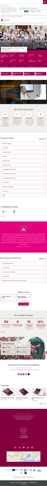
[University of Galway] (5, 20)
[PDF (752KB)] (19, 399)
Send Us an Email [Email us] (24, 437)
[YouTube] (23, 374)
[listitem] (23, 37)
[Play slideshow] (45, 44)
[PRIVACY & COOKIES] (19, 482)
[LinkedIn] (21, 374)
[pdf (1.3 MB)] (34, 400)
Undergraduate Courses (11, 23)
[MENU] (45, 2)
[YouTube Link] (23, 447)
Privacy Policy (19, 16)
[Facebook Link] (19, 447)
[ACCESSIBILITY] (23, 483)
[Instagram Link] (15, 447)
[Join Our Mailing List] (22, 347)
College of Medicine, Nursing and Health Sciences (24, 23)
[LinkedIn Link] (27, 447)
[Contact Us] (8, 352)
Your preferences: (30, 9)
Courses (4, 23)
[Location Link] (24, 460)
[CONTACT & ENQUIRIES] (32, 482)
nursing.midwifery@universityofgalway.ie (24, 369)
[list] (23, 37)
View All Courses (24, 304)
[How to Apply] (8, 347)
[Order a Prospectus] (22, 352)
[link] (12, 470)
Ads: (43, 9)
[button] (1, 216)
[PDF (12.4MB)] (4, 399)
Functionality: (21, 9)
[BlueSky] (26, 374)
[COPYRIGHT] (25, 482)
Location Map (36, 369)
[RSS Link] (32, 447)
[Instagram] (18, 374)
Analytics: (38, 9)
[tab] (40, 403)
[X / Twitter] (29, 374)
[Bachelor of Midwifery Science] (8, 297)
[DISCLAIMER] (12, 482)
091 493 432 (12, 369)
